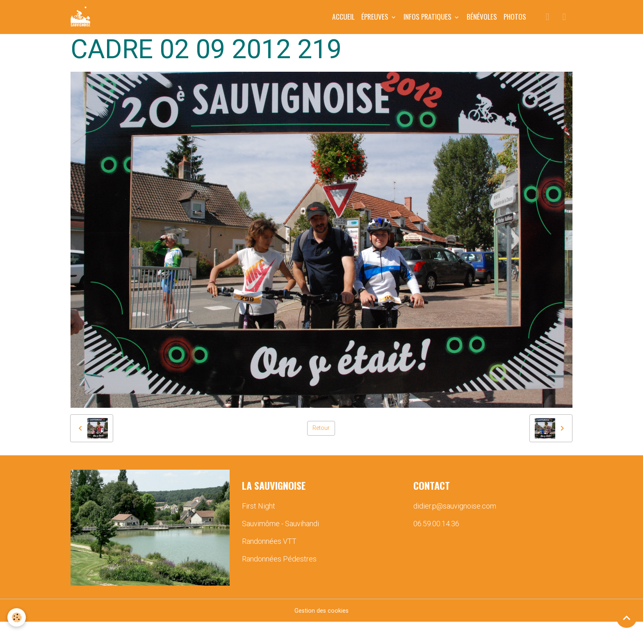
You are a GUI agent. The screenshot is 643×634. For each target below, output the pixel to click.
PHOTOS (515, 22)
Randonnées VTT (269, 553)
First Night (258, 518)
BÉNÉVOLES (482, 22)
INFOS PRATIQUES (428, 22)
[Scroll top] (626, 617)
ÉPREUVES (375, 22)
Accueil (343, 22)
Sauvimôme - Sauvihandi (280, 535)
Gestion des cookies (321, 622)
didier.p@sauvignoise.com (454, 518)
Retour (321, 440)
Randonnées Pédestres (279, 570)
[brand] (88, 23)
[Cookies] (17, 617)
